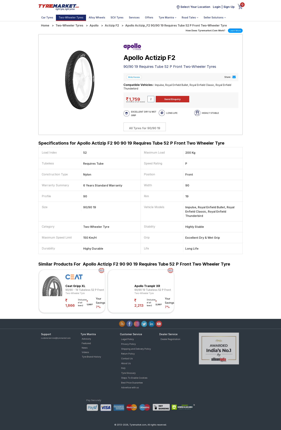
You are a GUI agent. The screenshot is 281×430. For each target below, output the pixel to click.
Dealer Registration (170, 339)
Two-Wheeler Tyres (71, 17)
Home (45, 25)
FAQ (123, 368)
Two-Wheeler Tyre (75, 293)
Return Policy (128, 353)
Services (134, 17)
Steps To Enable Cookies (134, 377)
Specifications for (131, 143)
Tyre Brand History (91, 356)
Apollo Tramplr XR (147, 286)
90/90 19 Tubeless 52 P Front (152, 289)
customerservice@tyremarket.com (56, 338)
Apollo (94, 25)
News (85, 347)
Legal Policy (127, 339)
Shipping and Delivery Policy (136, 349)
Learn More (235, 30)
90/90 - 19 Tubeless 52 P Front (84, 289)
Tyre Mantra (167, 17)
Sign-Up (229, 7)
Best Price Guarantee (132, 382)
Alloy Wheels (97, 17)
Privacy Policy (128, 344)
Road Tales (190, 17)
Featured (86, 343)
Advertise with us (130, 387)
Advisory (86, 338)
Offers (149, 17)
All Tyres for (144, 128)
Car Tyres (47, 17)
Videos (85, 352)
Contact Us (127, 358)
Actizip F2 (112, 25)
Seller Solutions (215, 17)
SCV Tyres (117, 17)
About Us (126, 363)
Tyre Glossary (128, 373)
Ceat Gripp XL (75, 286)
